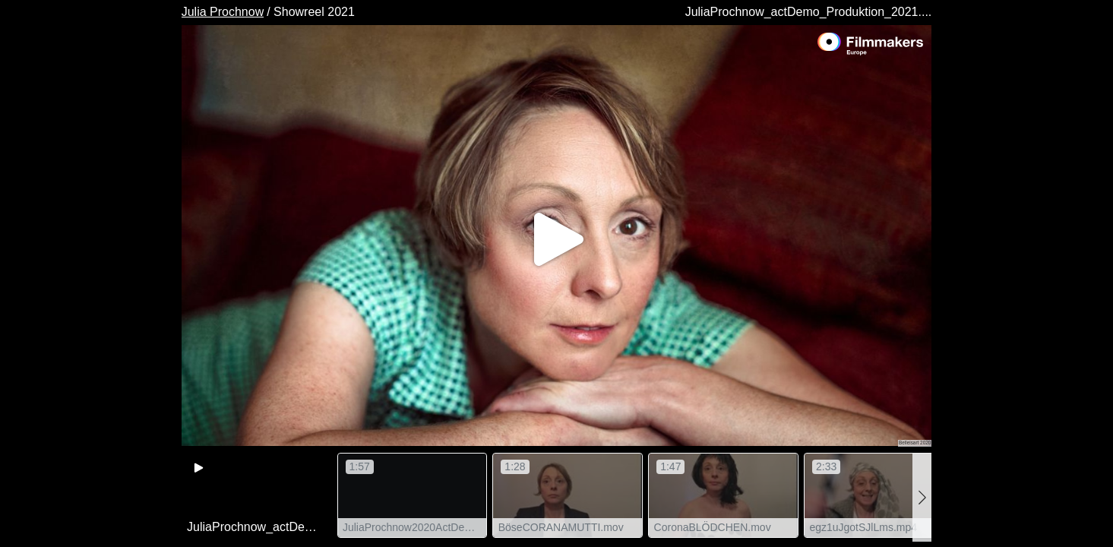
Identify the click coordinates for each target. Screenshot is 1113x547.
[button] (921, 497)
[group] (257, 495)
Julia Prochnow (223, 11)
